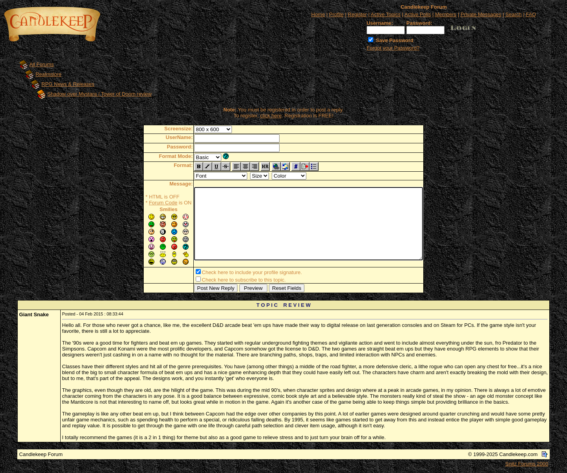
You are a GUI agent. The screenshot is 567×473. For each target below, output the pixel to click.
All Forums (42, 64)
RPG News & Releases (67, 84)
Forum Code (149, 203)
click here (271, 116)
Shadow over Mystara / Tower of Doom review (99, 94)
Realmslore (48, 74)
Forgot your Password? (393, 48)
